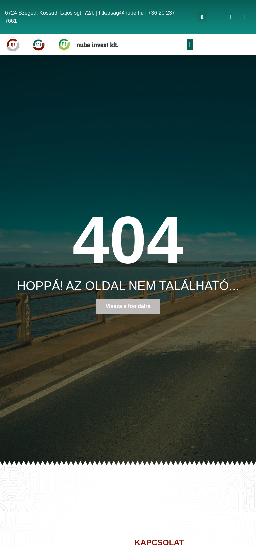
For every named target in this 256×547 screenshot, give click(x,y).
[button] (202, 17)
